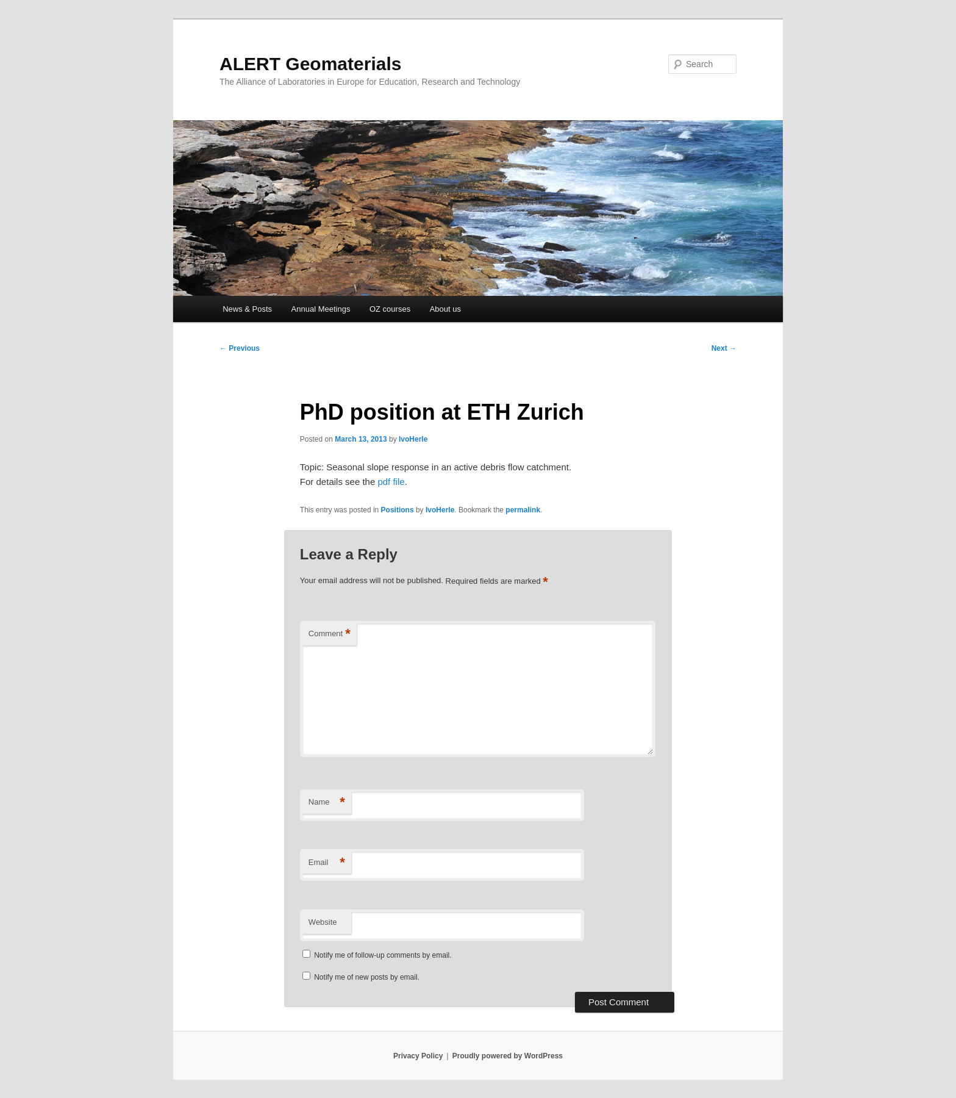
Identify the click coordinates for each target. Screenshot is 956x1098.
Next (724, 348)
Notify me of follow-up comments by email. (382, 955)
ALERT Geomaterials (310, 64)
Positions (397, 510)
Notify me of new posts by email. (366, 977)
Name (327, 802)
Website (323, 922)
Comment (330, 634)
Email (327, 863)
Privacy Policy (418, 1056)
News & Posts (247, 309)
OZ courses (389, 309)
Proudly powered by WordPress (507, 1056)
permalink (522, 510)
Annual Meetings (321, 309)
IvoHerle (413, 439)
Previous (239, 348)
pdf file (390, 481)
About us (445, 309)
